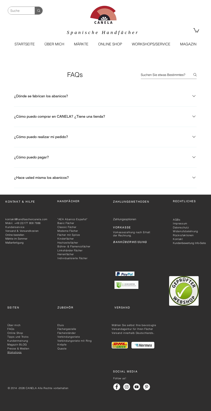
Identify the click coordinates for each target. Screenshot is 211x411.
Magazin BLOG (17, 344)
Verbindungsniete (68, 336)
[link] (196, 30)
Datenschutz (181, 227)
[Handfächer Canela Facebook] (116, 386)
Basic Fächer (65, 223)
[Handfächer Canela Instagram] (126, 386)
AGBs (176, 219)
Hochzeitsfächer (67, 242)
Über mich (14, 325)
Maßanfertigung (14, 242)
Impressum (180, 223)
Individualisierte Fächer (72, 258)
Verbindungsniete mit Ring (74, 340)
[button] (110, 44)
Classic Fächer (66, 227)
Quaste (62, 348)
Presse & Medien (18, 348)
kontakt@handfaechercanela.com (26, 219)
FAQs (11, 328)
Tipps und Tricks (18, 336)
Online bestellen (14, 234)
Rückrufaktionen (183, 235)
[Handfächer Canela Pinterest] (146, 386)
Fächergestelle (66, 328)
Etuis (60, 325)
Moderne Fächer (67, 230)
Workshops (14, 352)
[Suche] (18, 10)
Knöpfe (62, 344)
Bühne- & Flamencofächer (73, 246)
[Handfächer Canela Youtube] (136, 386)
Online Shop (15, 332)
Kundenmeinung (17, 340)
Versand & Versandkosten (22, 230)
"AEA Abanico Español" (72, 219)
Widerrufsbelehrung (185, 231)
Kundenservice (14, 227)
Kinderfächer (65, 238)
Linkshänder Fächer (70, 250)
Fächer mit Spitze (68, 234)
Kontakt (178, 239)
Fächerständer (66, 332)
